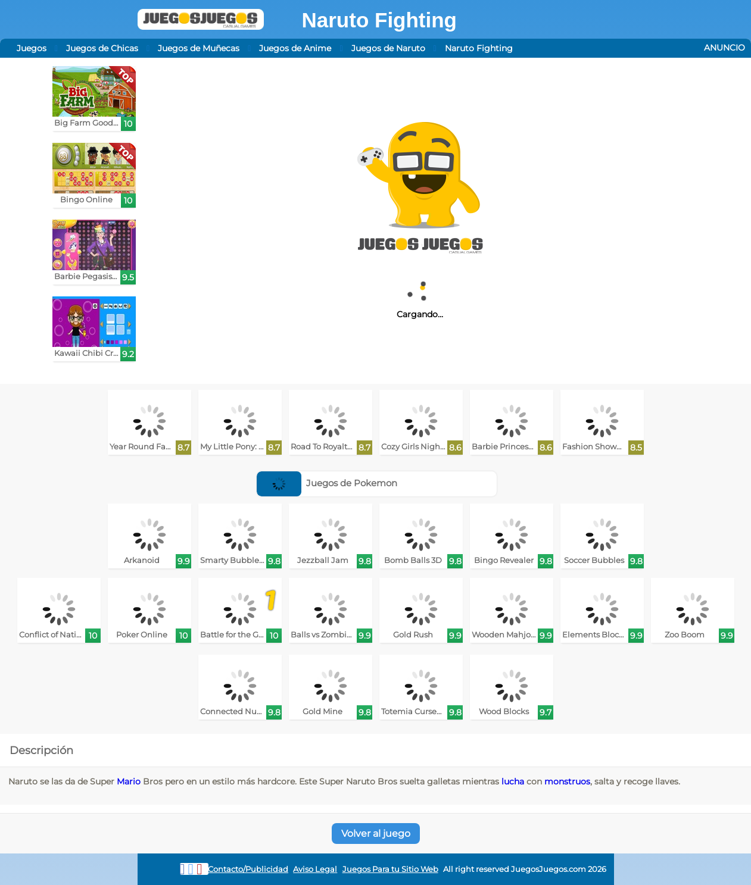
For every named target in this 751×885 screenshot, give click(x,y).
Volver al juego (375, 833)
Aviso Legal (315, 869)
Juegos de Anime (295, 48)
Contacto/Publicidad (248, 869)
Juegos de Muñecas (198, 48)
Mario (129, 781)
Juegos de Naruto (388, 48)
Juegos (31, 48)
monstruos (567, 781)
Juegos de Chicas (102, 48)
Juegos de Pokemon (327, 483)
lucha (512, 781)
